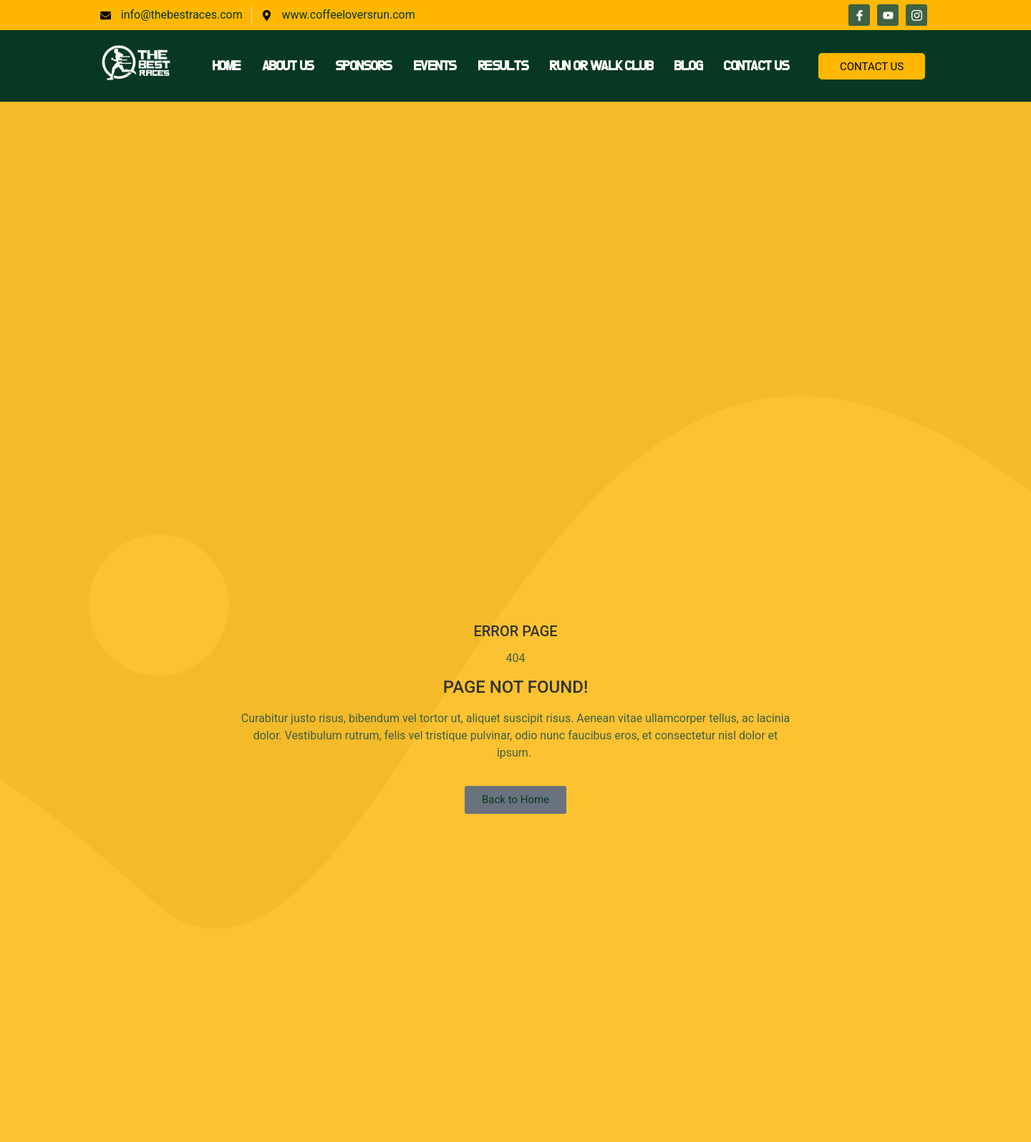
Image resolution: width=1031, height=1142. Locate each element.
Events (434, 66)
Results (503, 66)
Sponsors (363, 66)
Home (226, 66)
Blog (688, 66)
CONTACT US (872, 66)
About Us (288, 66)
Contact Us (755, 66)
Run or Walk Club (600, 66)
